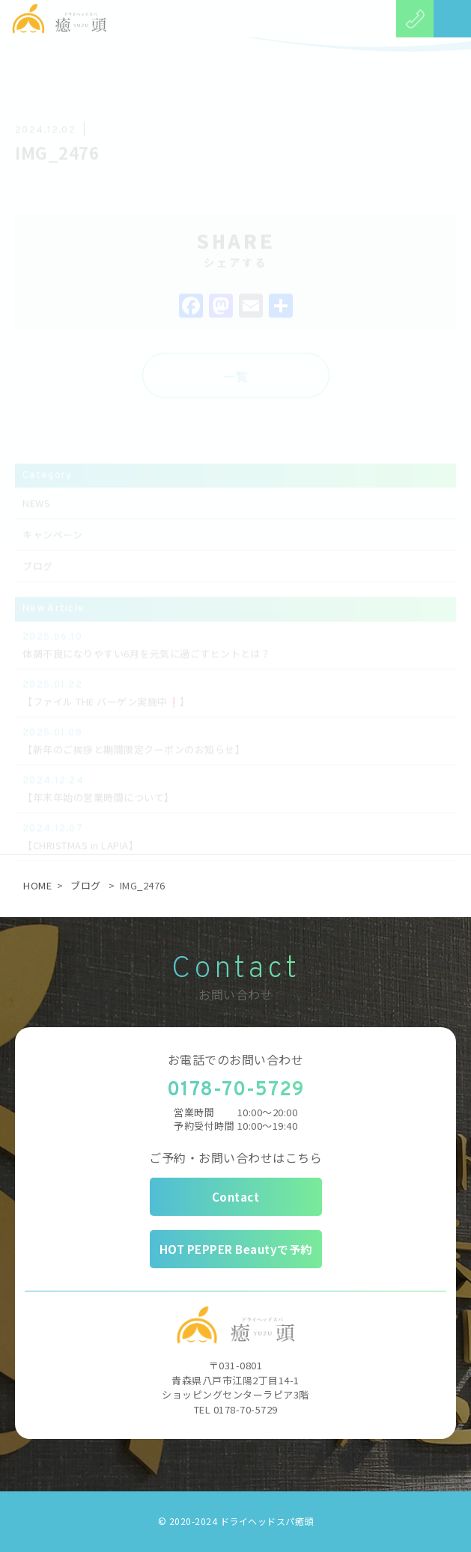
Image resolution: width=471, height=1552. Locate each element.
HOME (37, 885)
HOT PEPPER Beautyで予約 (235, 1249)
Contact (236, 1197)
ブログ (85, 885)
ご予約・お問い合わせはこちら (235, 1157)
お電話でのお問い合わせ (236, 1059)
